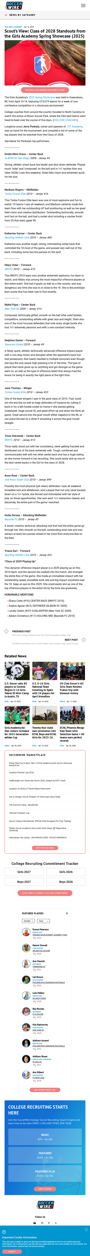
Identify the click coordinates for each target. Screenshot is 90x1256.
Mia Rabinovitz (40, 1024)
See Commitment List (45, 1090)
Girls (62, 701)
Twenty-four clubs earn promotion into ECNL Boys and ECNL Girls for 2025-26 (44, 732)
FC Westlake (38, 1078)
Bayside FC (11, 519)
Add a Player (45, 1189)
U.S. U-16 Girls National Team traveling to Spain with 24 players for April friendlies (43, 690)
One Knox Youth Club (17, 479)
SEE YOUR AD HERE (45, 848)
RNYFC (9, 269)
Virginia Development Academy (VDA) (50, 935)
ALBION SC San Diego (17, 158)
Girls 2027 (24, 872)
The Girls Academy (13, 27)
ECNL (7, 701)
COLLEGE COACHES (65, 120)
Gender (27, 921)
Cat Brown (38, 977)
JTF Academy (74, 126)
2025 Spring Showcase (41, 97)
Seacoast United (14, 344)
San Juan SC (38, 1030)
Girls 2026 (66, 872)
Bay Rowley (38, 1008)
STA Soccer (38, 1014)
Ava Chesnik (39, 961)
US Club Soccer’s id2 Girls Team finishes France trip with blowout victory (72, 688)
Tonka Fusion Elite (15, 193)
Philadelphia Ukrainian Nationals (49, 982)
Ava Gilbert (38, 1072)
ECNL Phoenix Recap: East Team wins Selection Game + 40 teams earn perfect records (72, 734)
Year (41, 921)
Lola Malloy (38, 992)
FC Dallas (37, 1062)
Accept (12, 1252)
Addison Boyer (40, 1056)
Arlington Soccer (41, 951)
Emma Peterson (41, 929)
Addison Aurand (41, 1040)
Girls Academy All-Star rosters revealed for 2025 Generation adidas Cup (17, 732)
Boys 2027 (24, 881)
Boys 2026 (66, 881)
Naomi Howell (40, 945)
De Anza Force (39, 998)
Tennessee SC (39, 967)
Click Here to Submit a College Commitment (45, 893)
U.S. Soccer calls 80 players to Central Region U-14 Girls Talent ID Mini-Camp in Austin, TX (17, 690)
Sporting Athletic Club (17, 237)
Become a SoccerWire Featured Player (45, 90)
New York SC (12, 308)
